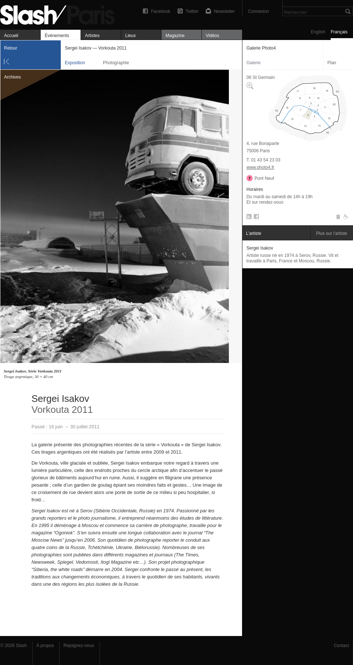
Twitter (192, 11)
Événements (57, 35)
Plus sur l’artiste (331, 233)
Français (339, 31)
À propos (45, 645)
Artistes (92, 35)
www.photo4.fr (260, 167)
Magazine (175, 35)
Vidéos (212, 35)
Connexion (258, 11)
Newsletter (224, 11)
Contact (341, 645)
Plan (331, 62)
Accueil (11, 35)
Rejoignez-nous (78, 645)
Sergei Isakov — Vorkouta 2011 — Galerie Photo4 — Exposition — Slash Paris (60, 14)
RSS (248, 218)
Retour (10, 48)
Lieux (130, 35)
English (318, 31)
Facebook (160, 11)
